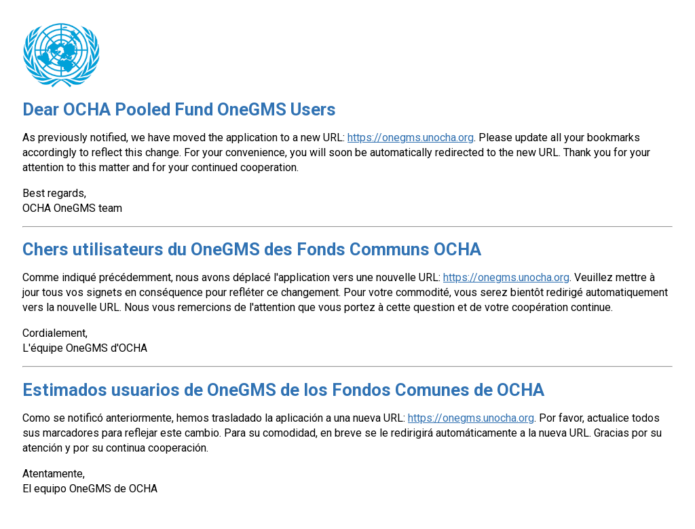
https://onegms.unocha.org (411, 137)
